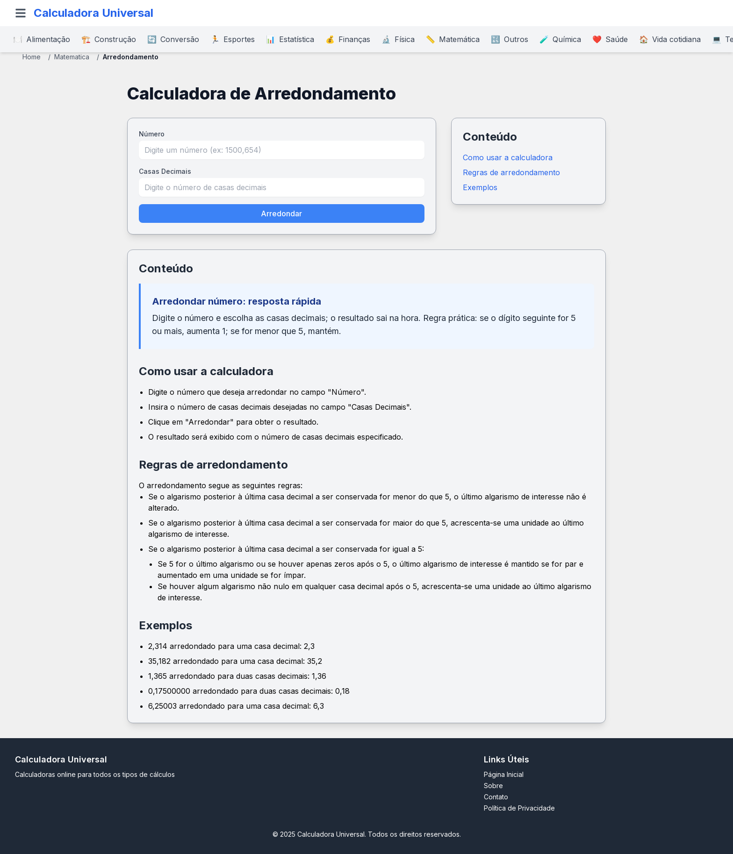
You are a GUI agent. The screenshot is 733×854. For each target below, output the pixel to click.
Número (152, 134)
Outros (509, 39)
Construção (108, 39)
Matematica (71, 57)
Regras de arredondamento (511, 172)
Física (398, 39)
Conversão (173, 39)
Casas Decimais (165, 171)
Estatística (290, 39)
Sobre (493, 786)
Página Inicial (504, 774)
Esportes (232, 39)
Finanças (347, 39)
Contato (496, 797)
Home (31, 57)
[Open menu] (20, 13)
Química (560, 39)
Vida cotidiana (670, 39)
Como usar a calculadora (508, 157)
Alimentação (41, 39)
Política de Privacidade (519, 808)
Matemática (453, 39)
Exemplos (480, 187)
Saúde (610, 39)
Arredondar (281, 213)
